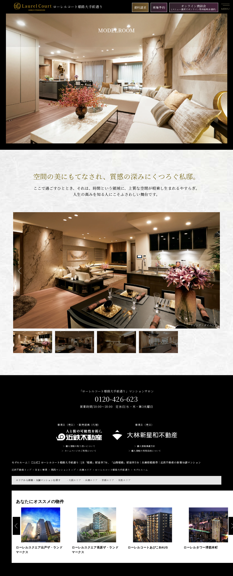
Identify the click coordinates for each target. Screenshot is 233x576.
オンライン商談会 (193, 7)
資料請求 (140, 7)
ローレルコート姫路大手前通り (58, 7)
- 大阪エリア (74, 480)
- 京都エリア (107, 480)
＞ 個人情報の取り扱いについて (79, 446)
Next (213, 270)
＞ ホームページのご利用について (78, 450)
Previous (19, 270)
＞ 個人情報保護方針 (144, 446)
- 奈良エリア (123, 480)
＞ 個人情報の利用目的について (144, 450)
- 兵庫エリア (90, 480)
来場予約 (159, 7)
